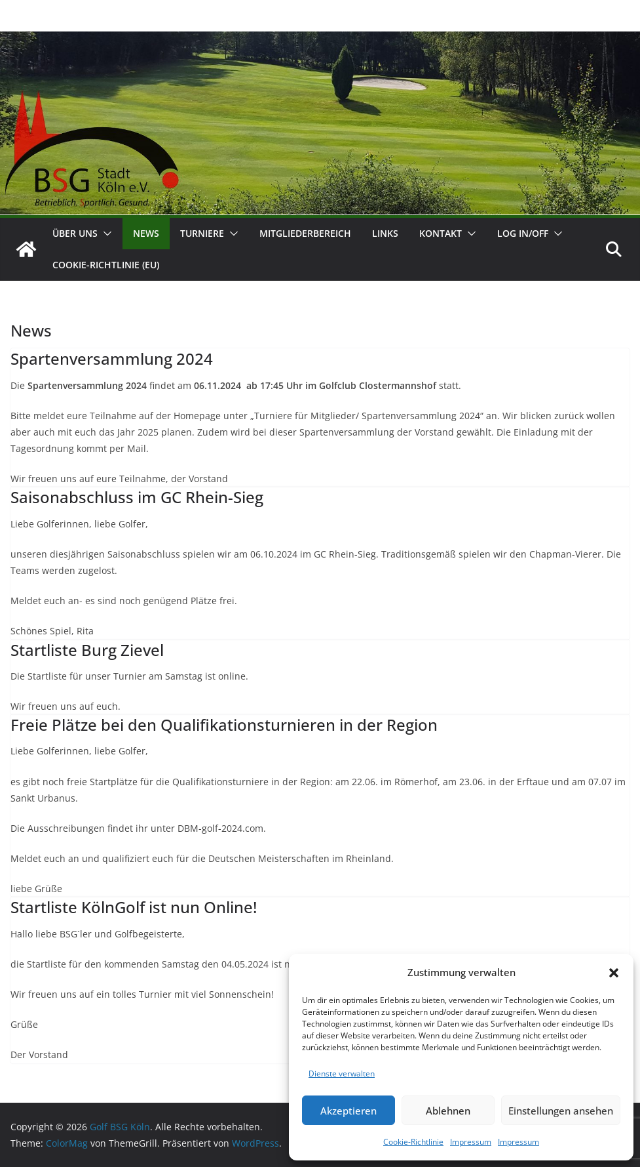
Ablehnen (448, 1110)
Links (385, 233)
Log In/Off (522, 233)
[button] (613, 972)
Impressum (470, 1141)
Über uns (75, 233)
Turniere (202, 233)
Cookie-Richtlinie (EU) (105, 264)
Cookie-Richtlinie (413, 1141)
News (146, 233)
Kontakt (440, 233)
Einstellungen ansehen (560, 1110)
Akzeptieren (348, 1110)
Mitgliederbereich (305, 233)
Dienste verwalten (342, 1073)
